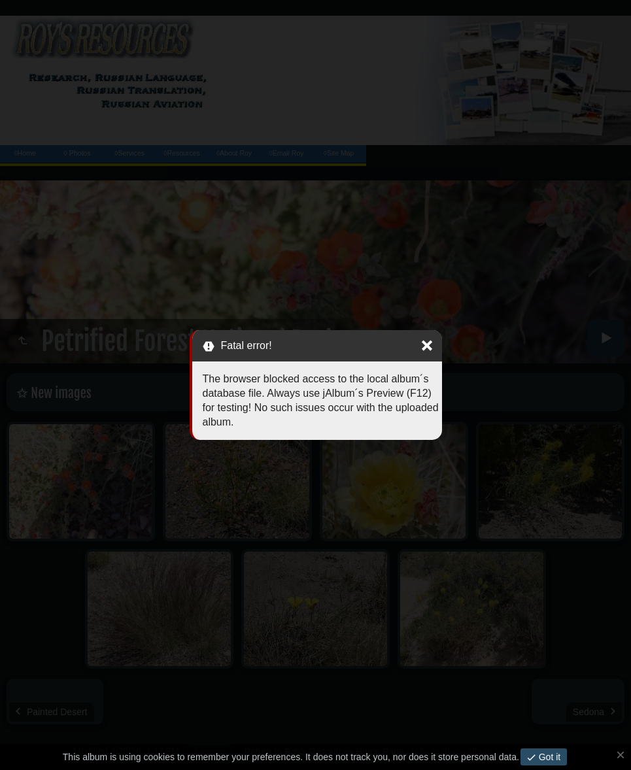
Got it (548, 757)
